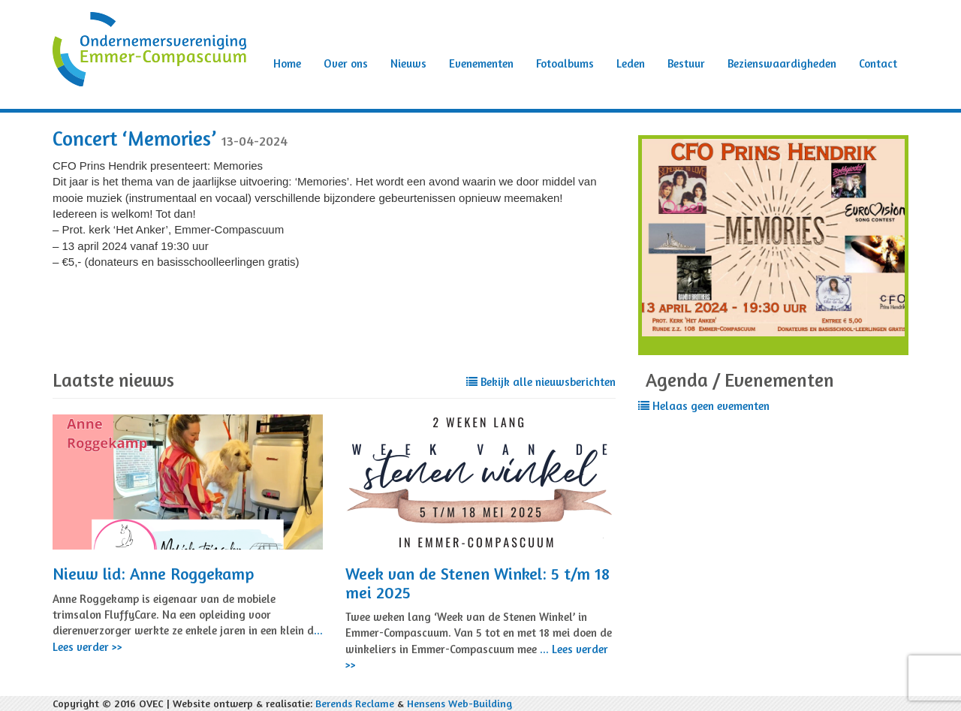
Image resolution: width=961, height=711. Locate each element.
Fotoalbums (565, 63)
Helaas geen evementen (704, 406)
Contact (878, 63)
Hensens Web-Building (459, 703)
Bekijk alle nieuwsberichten (541, 382)
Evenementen (481, 63)
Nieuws (408, 63)
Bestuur (686, 63)
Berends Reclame (354, 703)
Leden (630, 63)
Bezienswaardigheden (782, 63)
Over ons (346, 63)
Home (287, 63)
